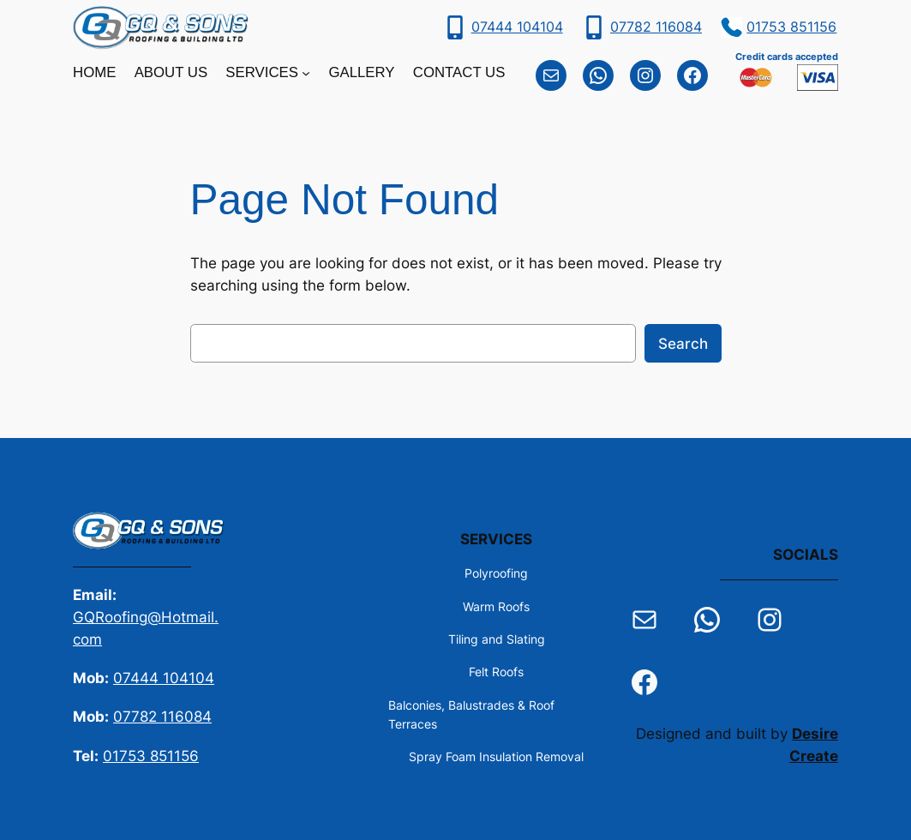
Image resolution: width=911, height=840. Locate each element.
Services (261, 72)
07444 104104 (517, 27)
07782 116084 (656, 27)
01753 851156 (791, 27)
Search (683, 343)
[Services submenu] (306, 73)
